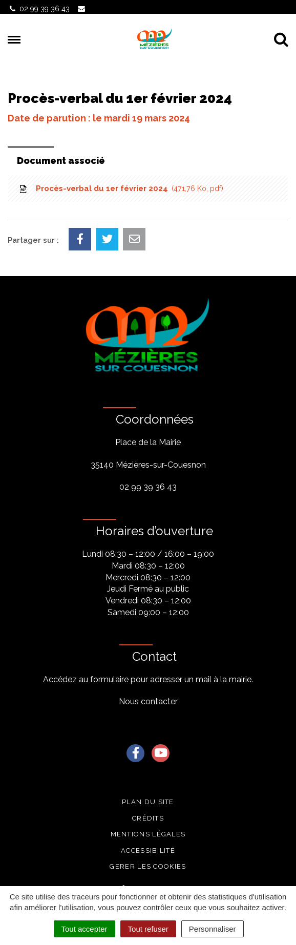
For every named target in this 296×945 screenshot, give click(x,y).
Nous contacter (148, 701)
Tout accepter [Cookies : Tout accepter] (84, 929)
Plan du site (148, 802)
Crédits (148, 818)
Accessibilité (148, 850)
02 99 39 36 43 (148, 487)
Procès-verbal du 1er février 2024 (120, 188)
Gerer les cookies (148, 866)
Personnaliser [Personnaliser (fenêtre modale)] (212, 929)
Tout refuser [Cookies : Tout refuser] (148, 929)
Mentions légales (148, 834)
